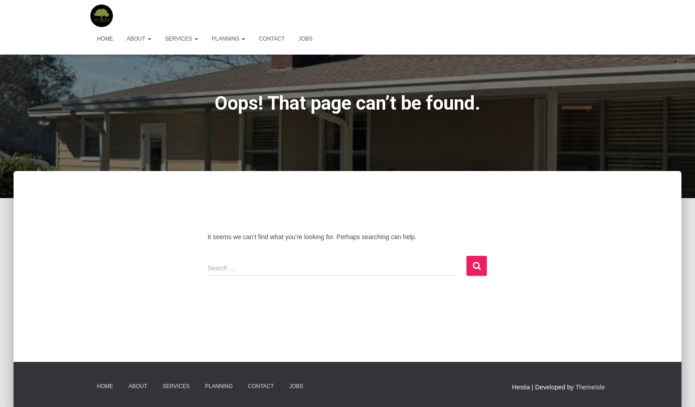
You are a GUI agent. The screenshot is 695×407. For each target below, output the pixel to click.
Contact (272, 39)
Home (105, 39)
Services (181, 39)
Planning (229, 39)
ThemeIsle (590, 387)
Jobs (306, 39)
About (139, 39)
